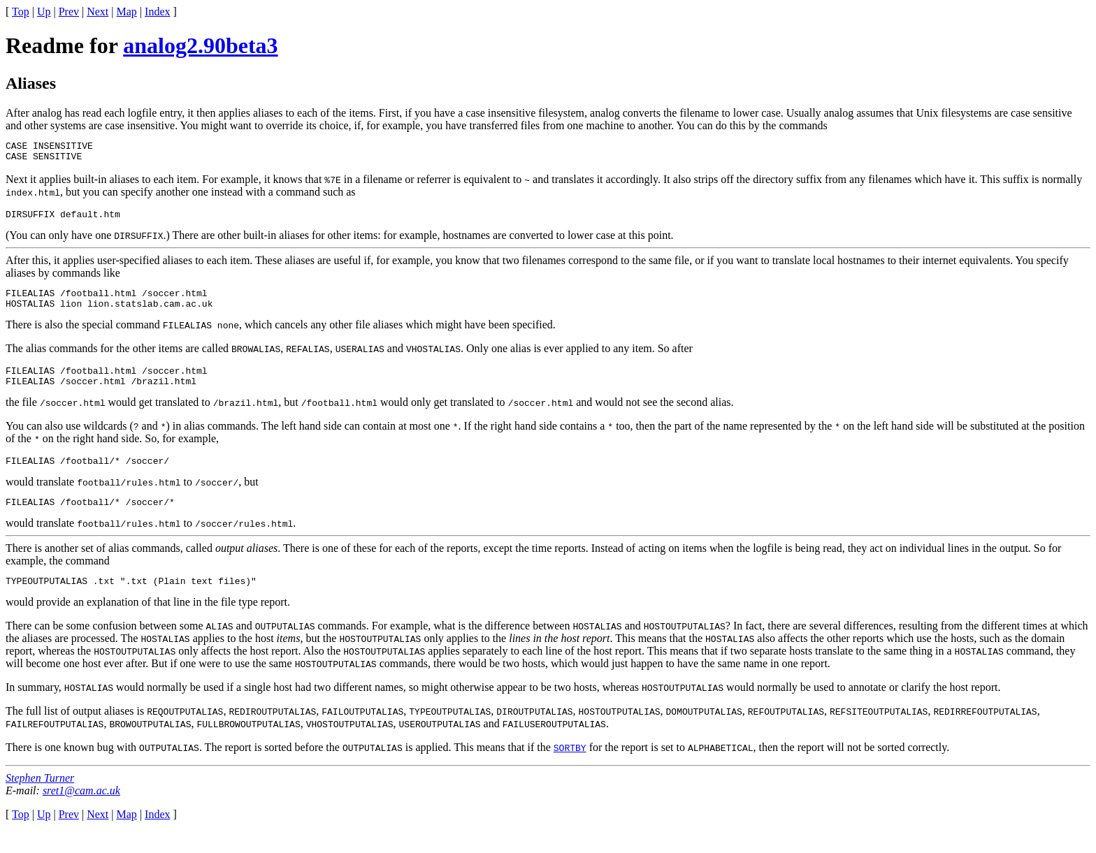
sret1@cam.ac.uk (81, 811)
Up (44, 11)
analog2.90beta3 (200, 45)
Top (20, 11)
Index (157, 11)
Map (127, 11)
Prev (69, 11)
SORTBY (570, 768)
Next (97, 11)
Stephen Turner (40, 799)
